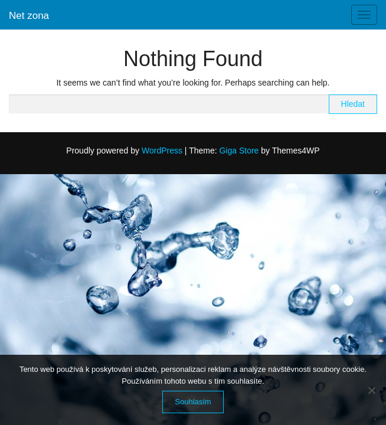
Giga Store (239, 150)
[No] (371, 390)
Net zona (29, 16)
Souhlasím (193, 401)
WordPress (162, 150)
